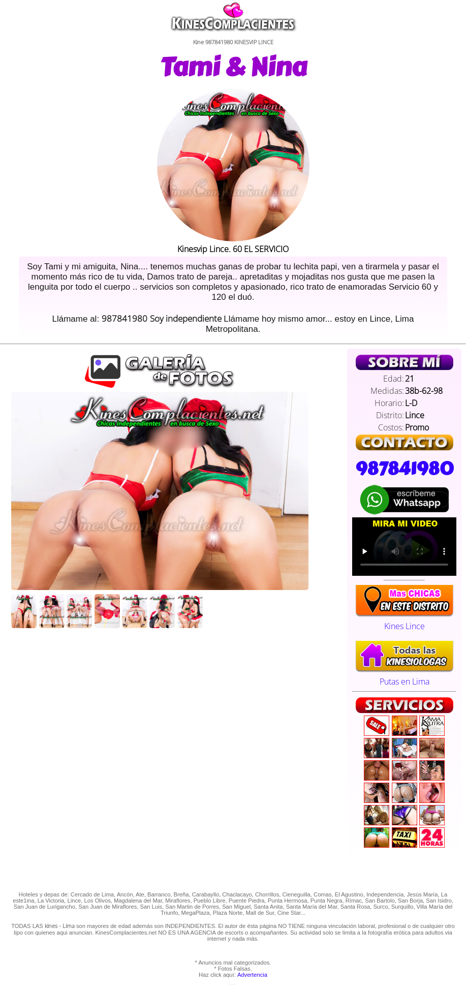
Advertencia (252, 975)
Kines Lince (404, 620)
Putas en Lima (404, 676)
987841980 (404, 468)
